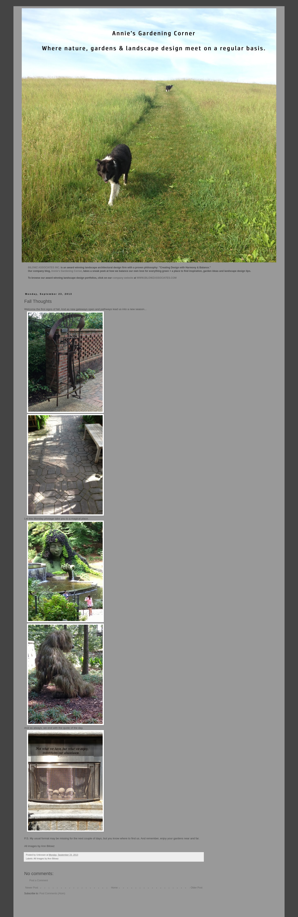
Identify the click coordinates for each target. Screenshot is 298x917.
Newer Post (31, 887)
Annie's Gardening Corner (66, 271)
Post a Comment (38, 880)
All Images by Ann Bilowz (46, 858)
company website (123, 277)
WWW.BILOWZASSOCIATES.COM (157, 277)
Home (114, 887)
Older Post (196, 887)
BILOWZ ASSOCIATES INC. (44, 267)
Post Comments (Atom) (52, 893)
